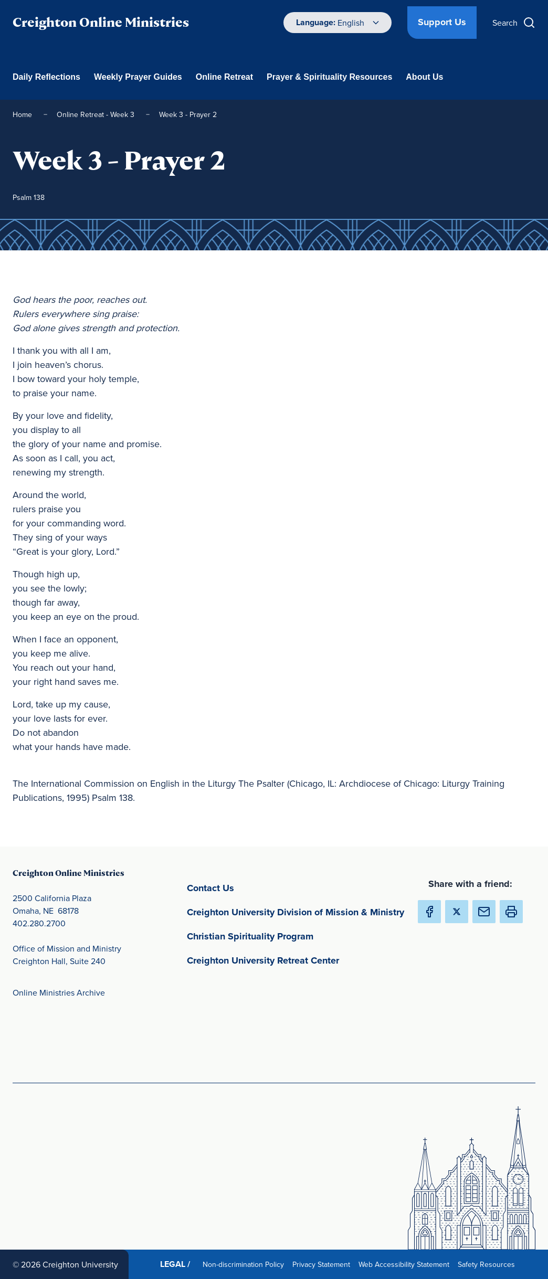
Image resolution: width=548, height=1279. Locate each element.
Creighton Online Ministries (101, 22)
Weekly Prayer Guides (138, 76)
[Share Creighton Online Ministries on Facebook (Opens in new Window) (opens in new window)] (429, 911)
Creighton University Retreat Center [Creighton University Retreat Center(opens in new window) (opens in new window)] (296, 959)
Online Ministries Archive (59, 992)
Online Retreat (224, 76)
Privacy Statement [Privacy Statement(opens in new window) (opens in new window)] (323, 1264)
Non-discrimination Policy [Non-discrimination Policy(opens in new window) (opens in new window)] (245, 1264)
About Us (424, 76)
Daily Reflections (46, 76)
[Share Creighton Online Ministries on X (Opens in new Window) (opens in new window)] (456, 911)
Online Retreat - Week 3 (96, 114)
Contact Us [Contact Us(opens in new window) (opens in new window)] (259, 887)
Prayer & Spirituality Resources (329, 76)
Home (23, 114)
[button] (511, 911)
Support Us (442, 22)
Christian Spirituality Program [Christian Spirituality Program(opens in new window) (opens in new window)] (296, 935)
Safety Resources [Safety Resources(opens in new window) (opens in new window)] (488, 1264)
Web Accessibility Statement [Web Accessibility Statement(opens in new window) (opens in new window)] (406, 1264)
